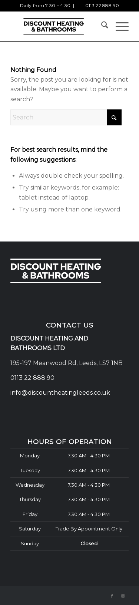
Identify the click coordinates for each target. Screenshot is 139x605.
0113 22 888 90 (102, 5)
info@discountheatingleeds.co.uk (61, 392)
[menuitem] (101, 26)
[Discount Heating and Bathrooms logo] (57, 26)
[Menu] (118, 26)
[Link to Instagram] (123, 595)
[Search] (101, 26)
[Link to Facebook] (112, 595)
